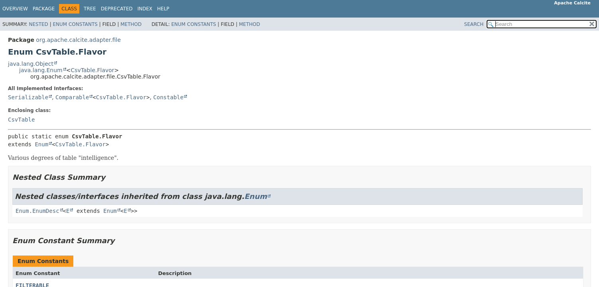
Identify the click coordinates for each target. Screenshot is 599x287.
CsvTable (21, 119)
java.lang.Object (30, 64)
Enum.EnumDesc (37, 211)
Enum (41, 144)
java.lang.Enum (41, 70)
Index (145, 9)
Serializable (28, 97)
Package (44, 9)
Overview (15, 9)
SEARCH (474, 24)
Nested (38, 24)
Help (163, 9)
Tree (90, 9)
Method (130, 24)
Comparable (72, 97)
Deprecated (117, 9)
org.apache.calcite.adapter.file (78, 40)
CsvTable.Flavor (92, 70)
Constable (168, 97)
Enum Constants (75, 24)
